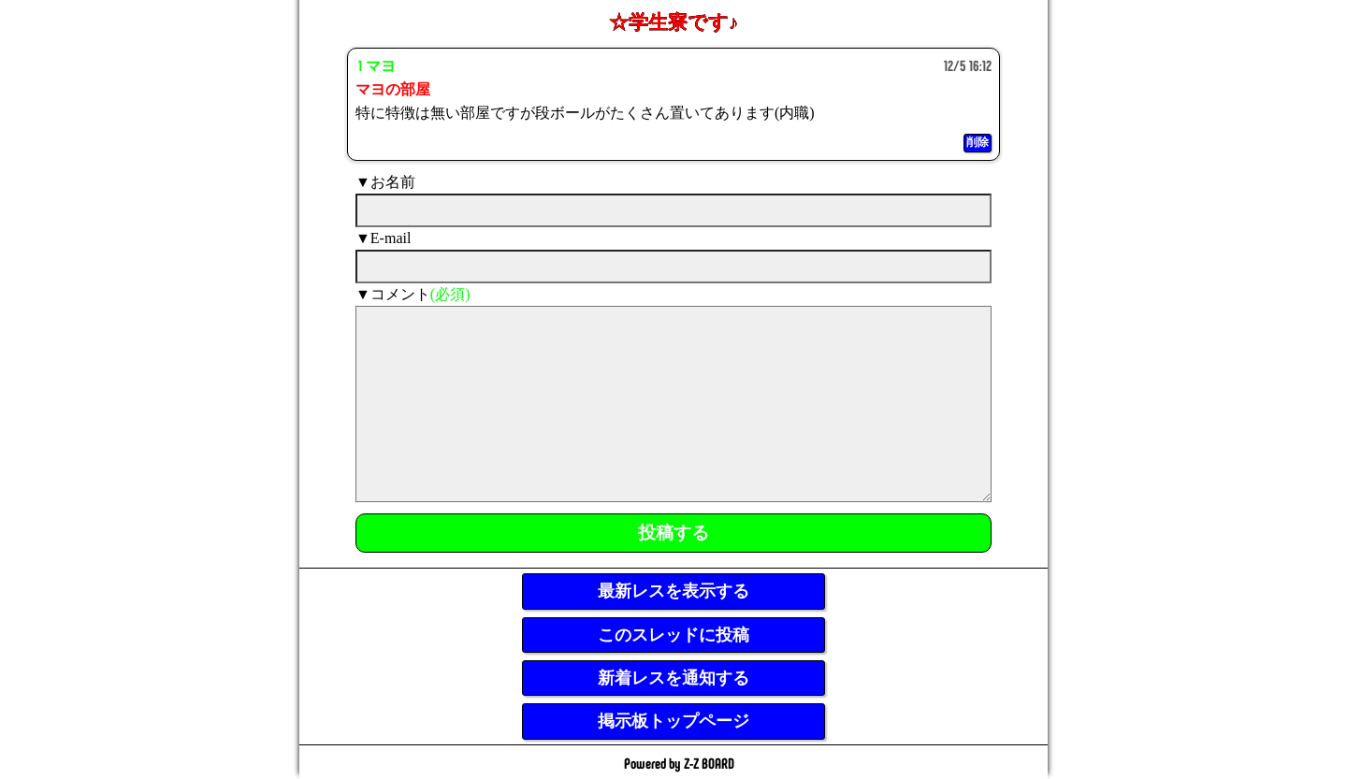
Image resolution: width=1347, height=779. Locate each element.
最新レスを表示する (673, 591)
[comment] (673, 404)
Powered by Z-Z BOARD (679, 763)
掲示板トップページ (673, 721)
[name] (673, 210)
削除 (977, 142)
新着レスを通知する (673, 678)
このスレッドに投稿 (673, 635)
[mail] (673, 266)
